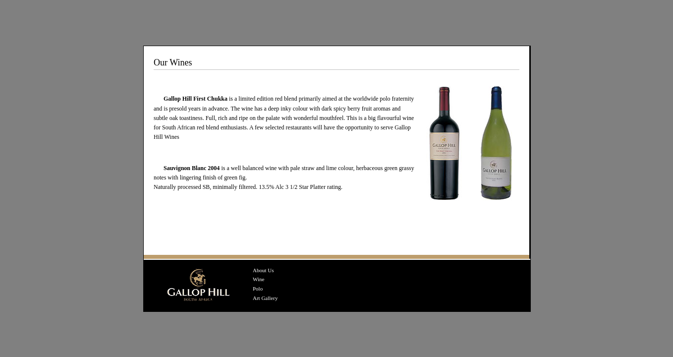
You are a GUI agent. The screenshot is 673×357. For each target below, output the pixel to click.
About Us (263, 270)
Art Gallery (265, 298)
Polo (258, 289)
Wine (258, 279)
